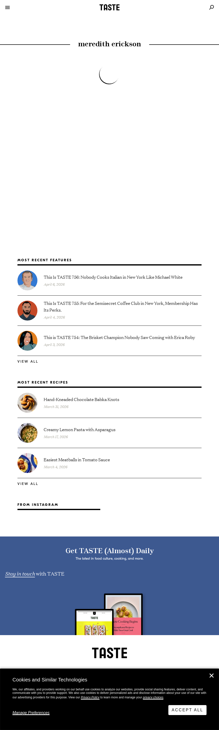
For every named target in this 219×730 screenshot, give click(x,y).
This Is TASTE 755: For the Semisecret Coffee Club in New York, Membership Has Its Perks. (121, 306)
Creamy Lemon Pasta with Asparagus (79, 429)
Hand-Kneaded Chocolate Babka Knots (81, 399)
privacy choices (153, 697)
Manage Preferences (31, 713)
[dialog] (109, 699)
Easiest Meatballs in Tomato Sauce (77, 459)
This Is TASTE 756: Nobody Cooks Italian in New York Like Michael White (113, 277)
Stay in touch (20, 573)
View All (27, 361)
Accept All (187, 710)
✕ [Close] (212, 675)
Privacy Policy (90, 697)
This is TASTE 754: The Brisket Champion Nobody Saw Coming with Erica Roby (119, 337)
